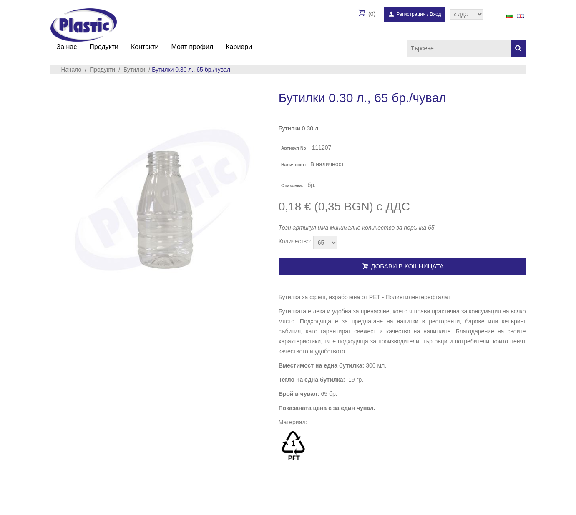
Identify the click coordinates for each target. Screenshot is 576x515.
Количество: (295, 241)
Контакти (145, 46)
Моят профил (192, 46)
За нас (67, 46)
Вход (435, 14)
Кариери (239, 46)
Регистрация (410, 14)
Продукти (103, 46)
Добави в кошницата (402, 266)
